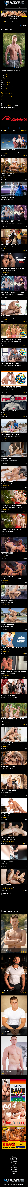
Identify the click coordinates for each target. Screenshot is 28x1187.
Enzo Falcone (7, 990)
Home (2, 21)
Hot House (5, 627)
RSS (14, 1173)
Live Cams (14, 1169)
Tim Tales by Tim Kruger (8, 841)
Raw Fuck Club (6, 675)
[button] (20, 7)
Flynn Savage (6, 1071)
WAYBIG (5, 865)
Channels (14, 1161)
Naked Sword (6, 272)
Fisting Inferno (6, 556)
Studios (14, 1165)
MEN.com (5, 153)
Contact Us (14, 1171)
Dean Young (15, 21)
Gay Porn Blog (14, 1159)
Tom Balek (5, 1031)
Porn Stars (8, 21)
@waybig (14, 1167)
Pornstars (14, 1163)
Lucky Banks (6, 950)
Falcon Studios (6, 485)
